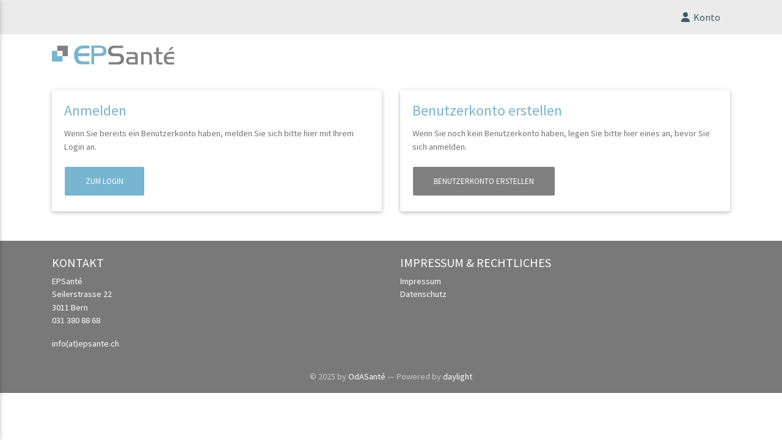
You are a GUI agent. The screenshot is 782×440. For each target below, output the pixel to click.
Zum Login (104, 186)
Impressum (420, 286)
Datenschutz (423, 298)
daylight (457, 381)
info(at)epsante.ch (85, 348)
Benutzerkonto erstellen (484, 186)
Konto (699, 19)
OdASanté (367, 381)
